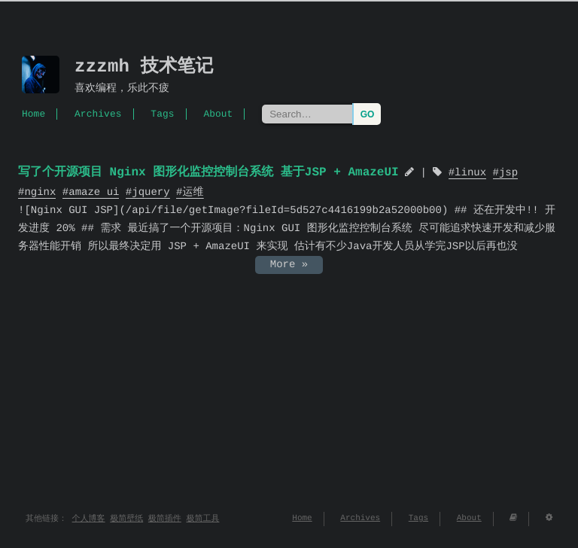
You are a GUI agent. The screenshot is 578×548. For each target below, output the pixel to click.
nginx (40, 192)
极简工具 (202, 519)
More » (289, 264)
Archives (98, 113)
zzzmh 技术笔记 (144, 67)
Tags (162, 113)
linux (470, 173)
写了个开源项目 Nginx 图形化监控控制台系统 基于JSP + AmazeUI (208, 172)
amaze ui (93, 192)
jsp (508, 173)
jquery (150, 192)
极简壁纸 (126, 519)
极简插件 (164, 519)
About (218, 113)
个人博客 (88, 519)
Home (33, 113)
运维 (192, 192)
